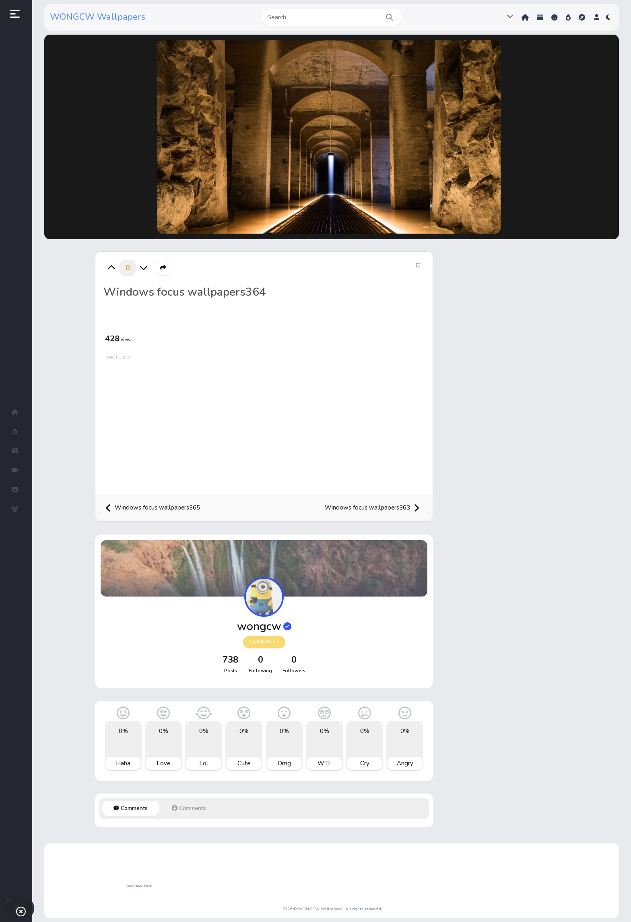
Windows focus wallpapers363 (372, 508)
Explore (582, 17)
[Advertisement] (264, 424)
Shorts (540, 17)
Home (525, 17)
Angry (405, 763)
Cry (364, 763)
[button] (596, 17)
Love (163, 763)
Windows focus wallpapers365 (152, 508)
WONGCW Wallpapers (97, 17)
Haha (123, 763)
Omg (284, 763)
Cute (243, 763)
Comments (130, 808)
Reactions (554, 17)
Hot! (568, 17)
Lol (203, 763)
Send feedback (139, 886)
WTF (325, 763)
